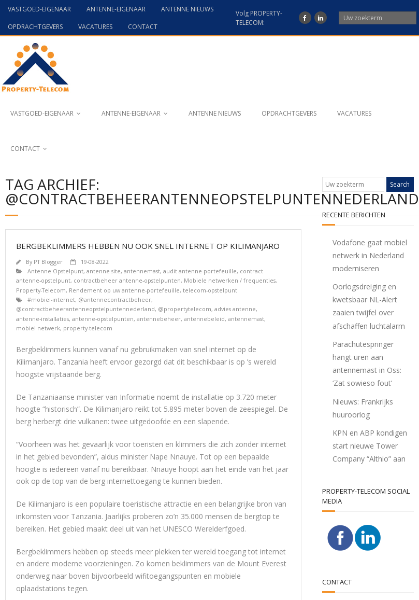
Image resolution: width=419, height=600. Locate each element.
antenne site (103, 271)
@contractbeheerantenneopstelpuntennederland (85, 309)
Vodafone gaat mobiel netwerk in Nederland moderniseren (370, 255)
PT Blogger (48, 262)
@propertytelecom (184, 309)
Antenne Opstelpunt (55, 271)
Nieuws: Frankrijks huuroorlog (363, 408)
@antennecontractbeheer (114, 299)
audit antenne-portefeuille (200, 271)
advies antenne (235, 309)
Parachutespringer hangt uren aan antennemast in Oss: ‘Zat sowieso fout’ (367, 363)
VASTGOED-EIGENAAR (39, 9)
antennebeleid (204, 319)
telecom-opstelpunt (210, 290)
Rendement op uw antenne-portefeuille (124, 290)
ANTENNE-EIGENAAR (116, 9)
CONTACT (142, 26)
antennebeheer (159, 319)
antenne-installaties (42, 319)
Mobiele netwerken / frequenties (230, 280)
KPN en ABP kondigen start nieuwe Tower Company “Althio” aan (370, 446)
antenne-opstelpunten (103, 319)
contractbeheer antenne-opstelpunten (127, 280)
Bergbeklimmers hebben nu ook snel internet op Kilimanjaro (148, 246)
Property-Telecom (41, 290)
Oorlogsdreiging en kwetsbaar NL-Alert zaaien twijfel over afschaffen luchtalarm (369, 306)
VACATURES (95, 26)
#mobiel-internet (51, 299)
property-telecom (87, 328)
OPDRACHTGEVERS (35, 26)
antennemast (142, 271)
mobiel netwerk (38, 328)
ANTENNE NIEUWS (187, 9)
